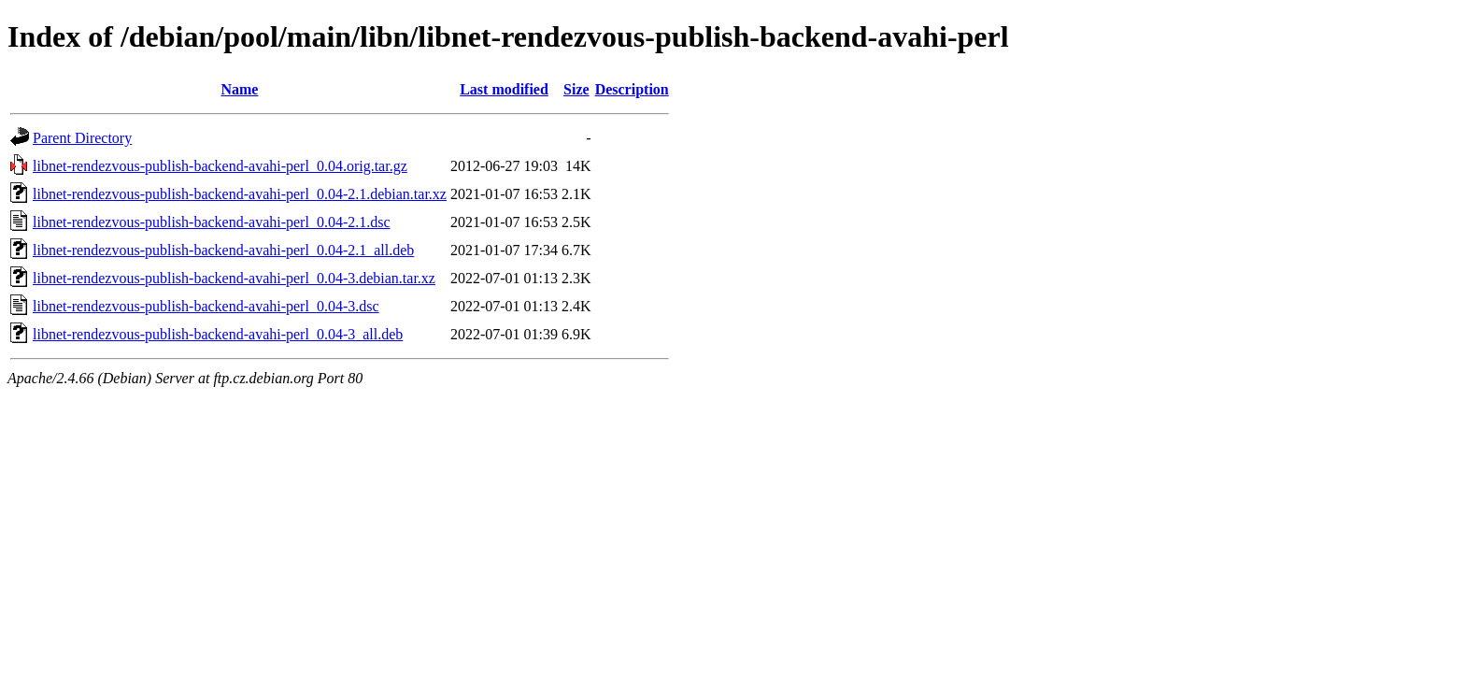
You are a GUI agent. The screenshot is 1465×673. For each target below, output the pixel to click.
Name (239, 89)
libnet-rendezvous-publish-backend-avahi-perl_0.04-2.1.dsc (212, 222)
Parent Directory (82, 138)
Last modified (504, 89)
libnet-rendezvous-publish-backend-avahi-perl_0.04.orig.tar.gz (220, 166)
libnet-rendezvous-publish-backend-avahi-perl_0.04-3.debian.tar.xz (234, 278)
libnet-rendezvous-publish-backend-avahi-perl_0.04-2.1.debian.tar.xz (240, 194)
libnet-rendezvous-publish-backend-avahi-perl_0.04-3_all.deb (218, 334)
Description (632, 89)
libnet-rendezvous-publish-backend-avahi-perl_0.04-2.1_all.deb (223, 250)
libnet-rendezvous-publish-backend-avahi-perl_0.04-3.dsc (206, 306)
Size (576, 89)
